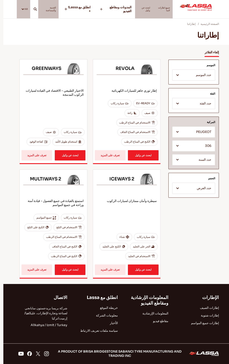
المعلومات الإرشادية (152, 313)
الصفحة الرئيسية (206, 24)
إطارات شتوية (206, 315)
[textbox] (190, 75)
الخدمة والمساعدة (52, 9)
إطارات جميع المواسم (202, 323)
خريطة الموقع (105, 308)
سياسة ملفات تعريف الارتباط (95, 331)
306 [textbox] (205, 146)
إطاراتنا (188, 24)
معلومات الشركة (103, 315)
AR (23, 9)
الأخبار (110, 323)
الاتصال (57, 297)
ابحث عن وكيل (141, 9)
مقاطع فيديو (157, 321)
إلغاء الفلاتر (208, 52)
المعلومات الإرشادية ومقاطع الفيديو (146, 300)
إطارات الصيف (206, 308)
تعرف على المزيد (106, 155)
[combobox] (190, 75)
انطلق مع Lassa (98, 297)
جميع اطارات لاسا (162, 9)
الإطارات (207, 297)
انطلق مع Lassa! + (79, 9)
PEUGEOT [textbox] (200, 132)
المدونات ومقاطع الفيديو (112, 9)
